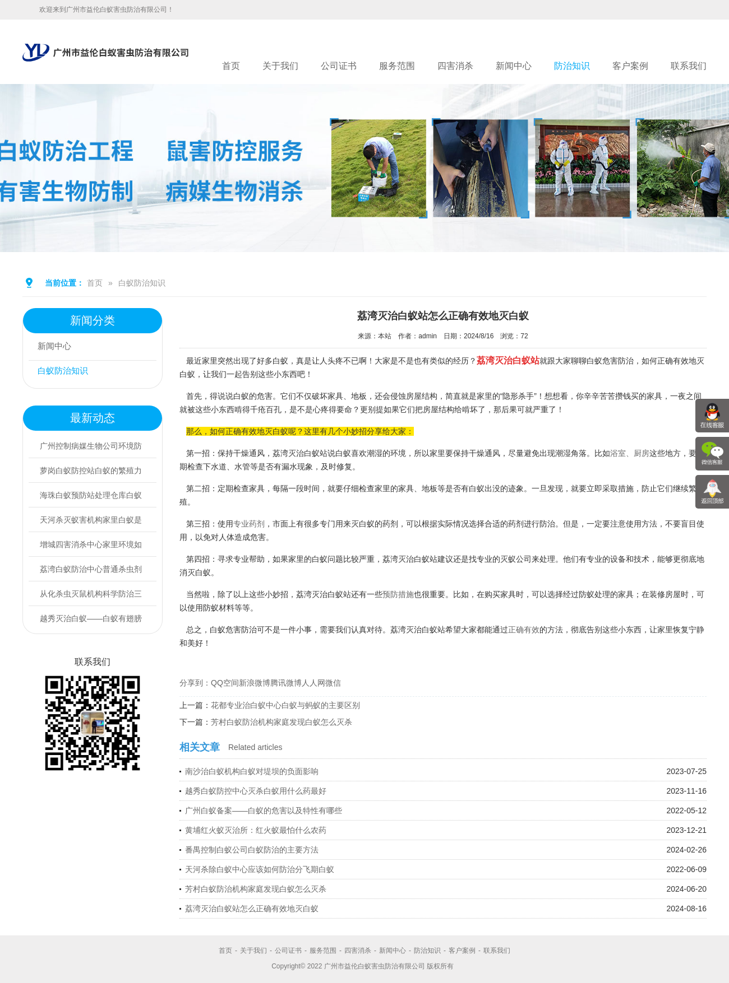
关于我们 (280, 66)
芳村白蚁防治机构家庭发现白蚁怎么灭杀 (281, 722)
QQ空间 (225, 682)
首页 (231, 66)
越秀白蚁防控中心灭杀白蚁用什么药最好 (255, 790)
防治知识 (572, 66)
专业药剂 (249, 523)
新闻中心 (514, 66)
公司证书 (339, 66)
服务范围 (397, 66)
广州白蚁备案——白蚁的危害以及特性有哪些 (263, 810)
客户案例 (630, 66)
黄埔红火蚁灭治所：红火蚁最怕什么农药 (255, 830)
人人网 (313, 682)
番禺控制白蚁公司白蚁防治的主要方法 (252, 849)
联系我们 (689, 66)
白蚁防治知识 (141, 282)
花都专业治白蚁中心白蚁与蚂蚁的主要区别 (285, 705)
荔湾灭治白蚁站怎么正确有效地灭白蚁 (252, 908)
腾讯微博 (286, 682)
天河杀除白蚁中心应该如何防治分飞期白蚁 (259, 869)
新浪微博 (254, 682)
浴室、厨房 (629, 453)
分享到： (195, 682)
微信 (333, 682)
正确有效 (523, 629)
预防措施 (398, 594)
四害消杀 (455, 66)
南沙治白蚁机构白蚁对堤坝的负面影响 (252, 771)
